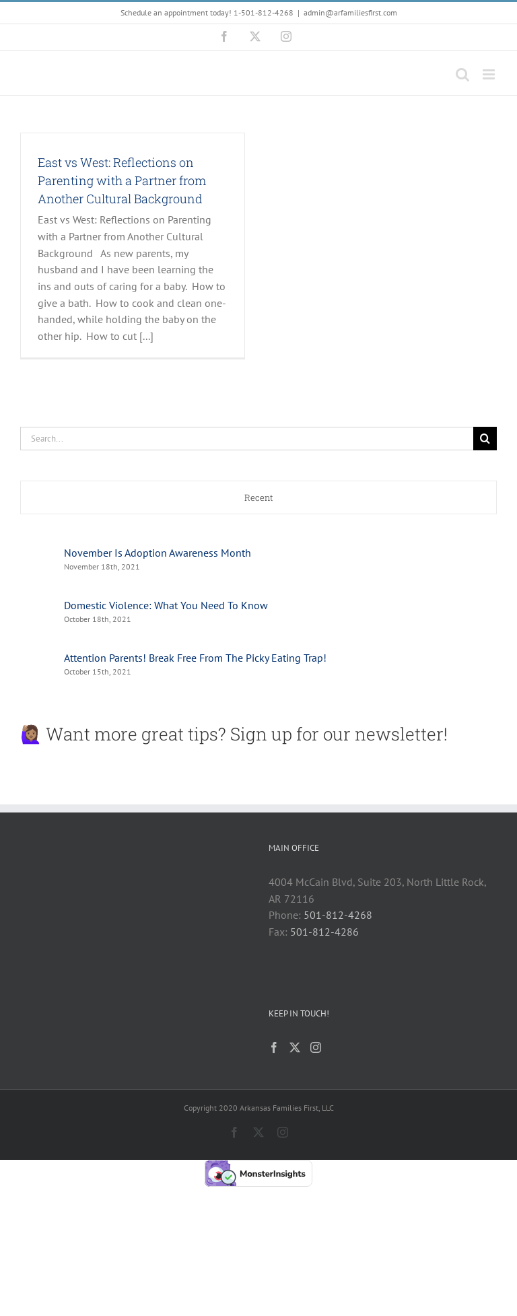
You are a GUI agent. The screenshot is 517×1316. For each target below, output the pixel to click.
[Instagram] (315, 1047)
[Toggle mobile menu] (490, 74)
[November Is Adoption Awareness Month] (37, 550)
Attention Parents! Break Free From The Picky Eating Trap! (195, 657)
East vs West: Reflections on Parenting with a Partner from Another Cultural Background (122, 180)
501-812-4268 (338, 915)
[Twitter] (294, 1047)
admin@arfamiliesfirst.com (350, 12)
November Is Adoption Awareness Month (157, 552)
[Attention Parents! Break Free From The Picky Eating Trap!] (37, 655)
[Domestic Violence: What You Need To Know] (37, 602)
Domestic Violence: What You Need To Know (166, 605)
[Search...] (246, 438)
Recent (258, 497)
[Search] (485, 438)
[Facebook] (274, 1047)
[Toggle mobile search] (462, 74)
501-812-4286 (324, 931)
